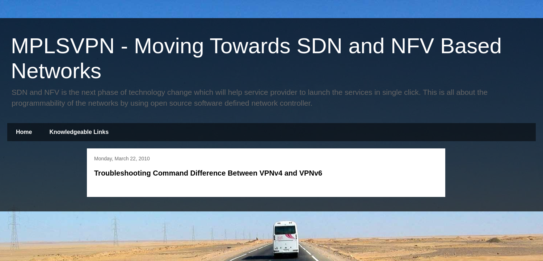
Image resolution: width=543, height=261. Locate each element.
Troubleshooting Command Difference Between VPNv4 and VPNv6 (208, 173)
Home (24, 132)
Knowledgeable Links (79, 132)
